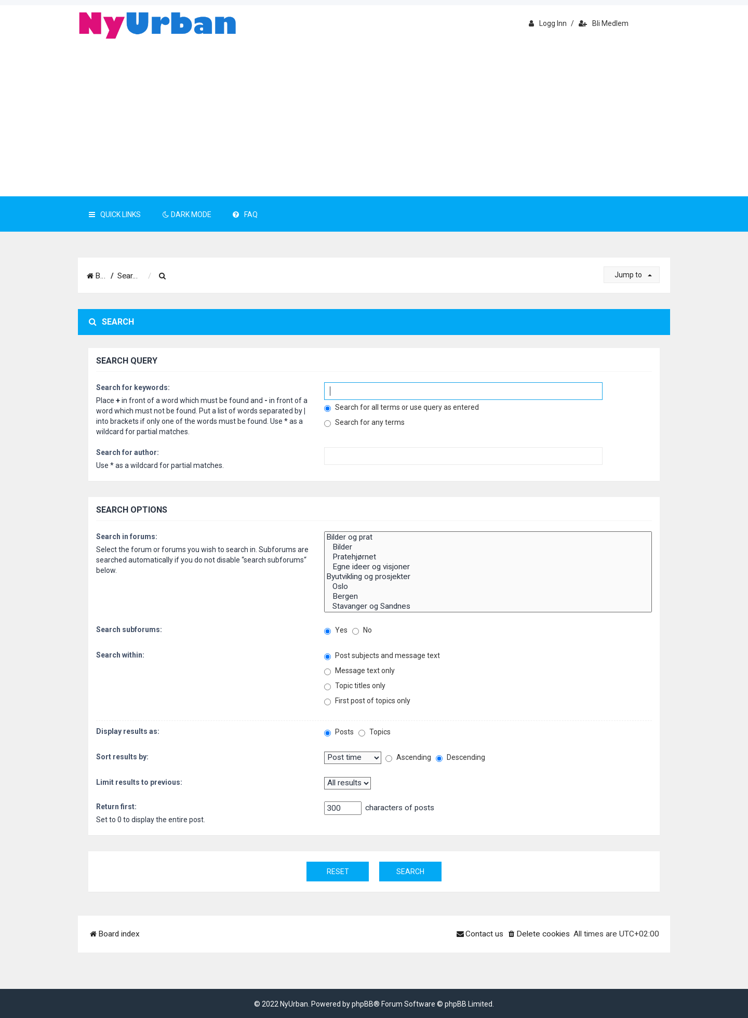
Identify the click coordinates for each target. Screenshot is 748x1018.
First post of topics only (367, 700)
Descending (460, 757)
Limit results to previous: (139, 782)
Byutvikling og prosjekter (488, 577)
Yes (336, 630)
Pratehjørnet (488, 557)
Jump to (633, 275)
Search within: (120, 655)
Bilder (488, 547)
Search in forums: (126, 536)
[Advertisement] (374, 118)
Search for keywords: (133, 387)
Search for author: (127, 452)
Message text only (359, 670)
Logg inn (548, 23)
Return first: (116, 806)
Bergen (488, 596)
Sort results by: (122, 757)
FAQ (245, 214)
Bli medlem (604, 23)
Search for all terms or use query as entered (401, 407)
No (362, 630)
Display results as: (127, 731)
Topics (374, 732)
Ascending (408, 757)
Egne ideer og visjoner (488, 567)
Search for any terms (364, 422)
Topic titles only (354, 685)
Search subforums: (129, 629)
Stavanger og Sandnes (488, 606)
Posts (339, 732)
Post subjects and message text (382, 655)
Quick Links (115, 214)
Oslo (488, 587)
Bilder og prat (488, 537)
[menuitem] (196, 276)
